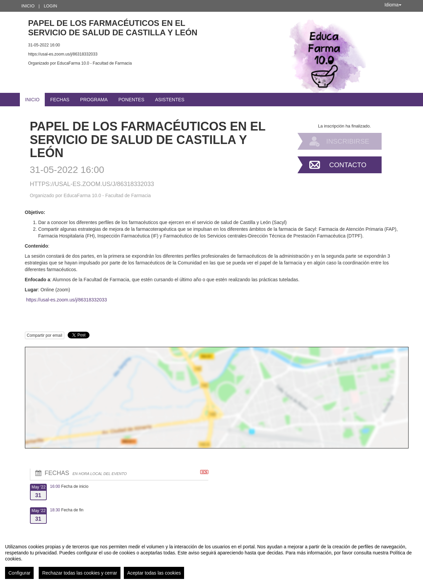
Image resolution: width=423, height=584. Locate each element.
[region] (211, 559)
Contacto (347, 165)
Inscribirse (347, 141)
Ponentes (131, 99)
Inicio (28, 5)
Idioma (392, 4)
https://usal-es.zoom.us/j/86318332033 (66, 299)
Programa (94, 99)
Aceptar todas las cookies (154, 573)
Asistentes (169, 99)
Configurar (19, 573)
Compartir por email (44, 335)
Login (50, 5)
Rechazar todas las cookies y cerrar (79, 573)
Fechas (59, 99)
